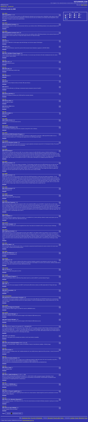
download (4, 20)
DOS (3, 13)
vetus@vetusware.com (27, 420)
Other (6, 243)
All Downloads (39, 417)
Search (62, 417)
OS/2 (3, 267)
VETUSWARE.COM (80, 1)
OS (5, 39)
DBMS (6, 173)
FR (71, 15)
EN (71, 14)
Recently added (57, 417)
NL (67, 15)
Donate (76, 417)
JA (66, 17)
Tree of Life (33, 417)
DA (80, 14)
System (6, 125)
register (85, 4)
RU (76, 17)
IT (80, 15)
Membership (81, 417)
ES (80, 17)
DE (76, 15)
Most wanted (50, 417)
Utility (6, 118)
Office (6, 13)
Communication (8, 295)
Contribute (72, 417)
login (82, 4)
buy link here (11, 6)
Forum (86, 417)
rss (33, 420)
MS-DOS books (4, 6)
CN (76, 14)
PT (71, 17)
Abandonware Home (26, 417)
